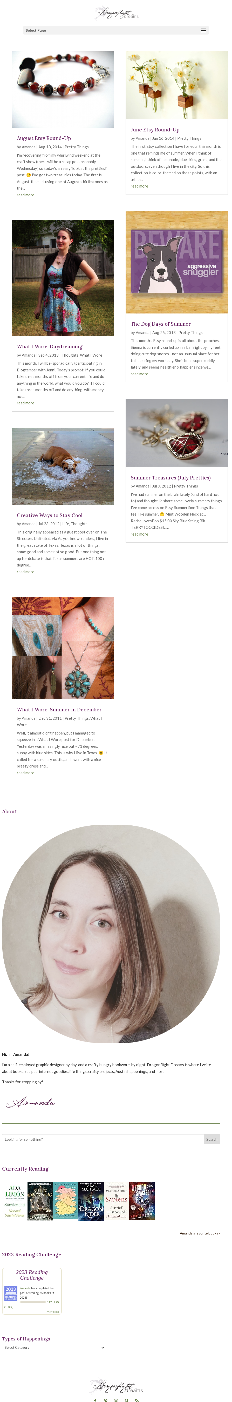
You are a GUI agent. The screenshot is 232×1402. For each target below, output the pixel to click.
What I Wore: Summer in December (59, 709)
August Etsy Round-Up (44, 138)
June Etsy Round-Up (155, 129)
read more (25, 194)
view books (53, 1311)
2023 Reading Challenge (32, 1275)
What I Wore (91, 355)
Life (65, 523)
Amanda (29, 146)
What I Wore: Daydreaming (49, 346)
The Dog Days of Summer (161, 324)
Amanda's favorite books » (200, 1233)
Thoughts (70, 355)
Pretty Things (77, 146)
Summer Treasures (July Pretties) (171, 478)
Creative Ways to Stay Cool (50, 515)
